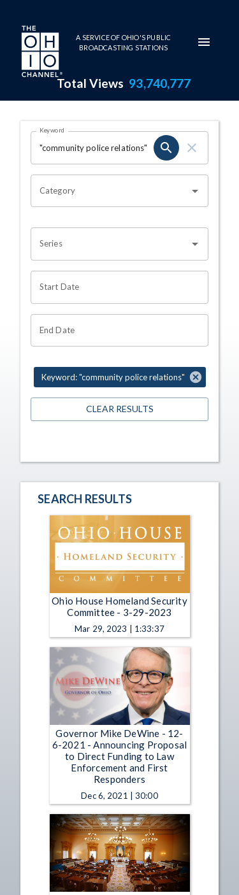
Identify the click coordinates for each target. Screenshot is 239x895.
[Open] (195, 191)
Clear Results (119, 409)
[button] (120, 377)
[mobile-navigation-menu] (204, 42)
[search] (166, 148)
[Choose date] (115, 287)
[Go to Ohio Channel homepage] (41, 52)
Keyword (52, 130)
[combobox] (110, 191)
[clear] (192, 148)
